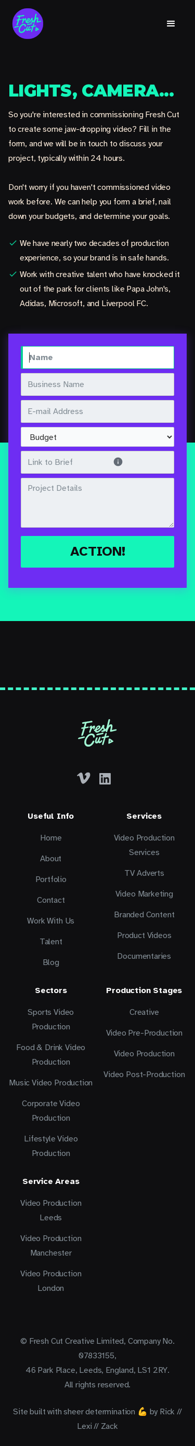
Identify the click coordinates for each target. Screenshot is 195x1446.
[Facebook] (84, 778)
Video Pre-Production (144, 1033)
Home (50, 838)
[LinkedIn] (105, 778)
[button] (171, 23)
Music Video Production (51, 1083)
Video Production (144, 1054)
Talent (51, 942)
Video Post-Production (144, 1074)
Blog (51, 962)
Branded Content (144, 915)
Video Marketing (144, 894)
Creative (144, 1012)
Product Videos (144, 935)
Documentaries (144, 956)
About (50, 858)
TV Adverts (144, 873)
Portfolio (51, 879)
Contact (51, 900)
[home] (27, 23)
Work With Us (50, 921)
